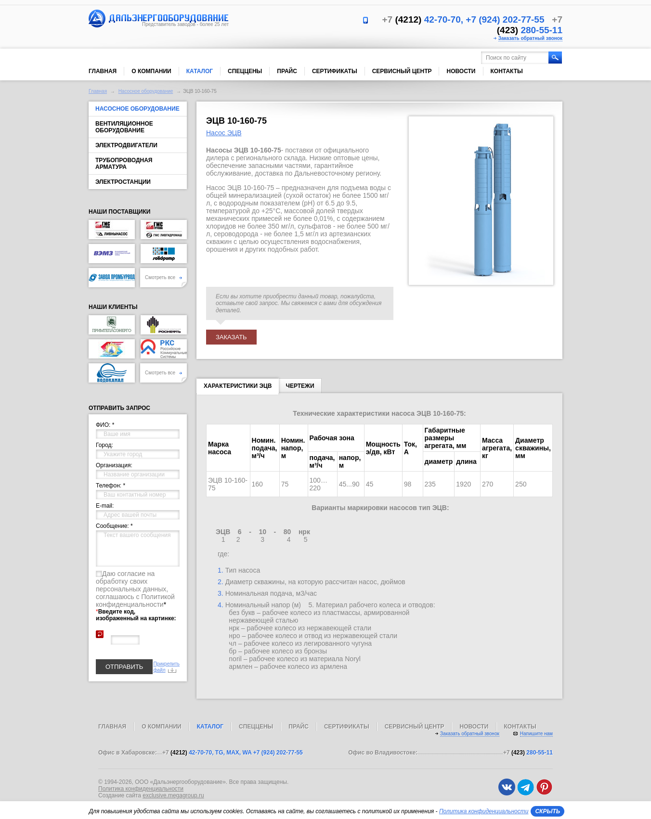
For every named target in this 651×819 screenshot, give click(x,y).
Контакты (507, 71)
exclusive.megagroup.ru (173, 795)
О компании (151, 71)
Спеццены (245, 71)
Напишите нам (536, 733)
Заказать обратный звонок (530, 38)
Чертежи (300, 386)
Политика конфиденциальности (140, 788)
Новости (460, 71)
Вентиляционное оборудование (124, 127)
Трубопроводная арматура (123, 163)
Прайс (287, 71)
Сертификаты (334, 71)
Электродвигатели (126, 145)
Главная (103, 71)
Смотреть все (163, 277)
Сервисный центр (402, 71)
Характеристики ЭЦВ (237, 388)
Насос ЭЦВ (224, 133)
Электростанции (123, 182)
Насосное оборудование (145, 91)
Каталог (199, 71)
